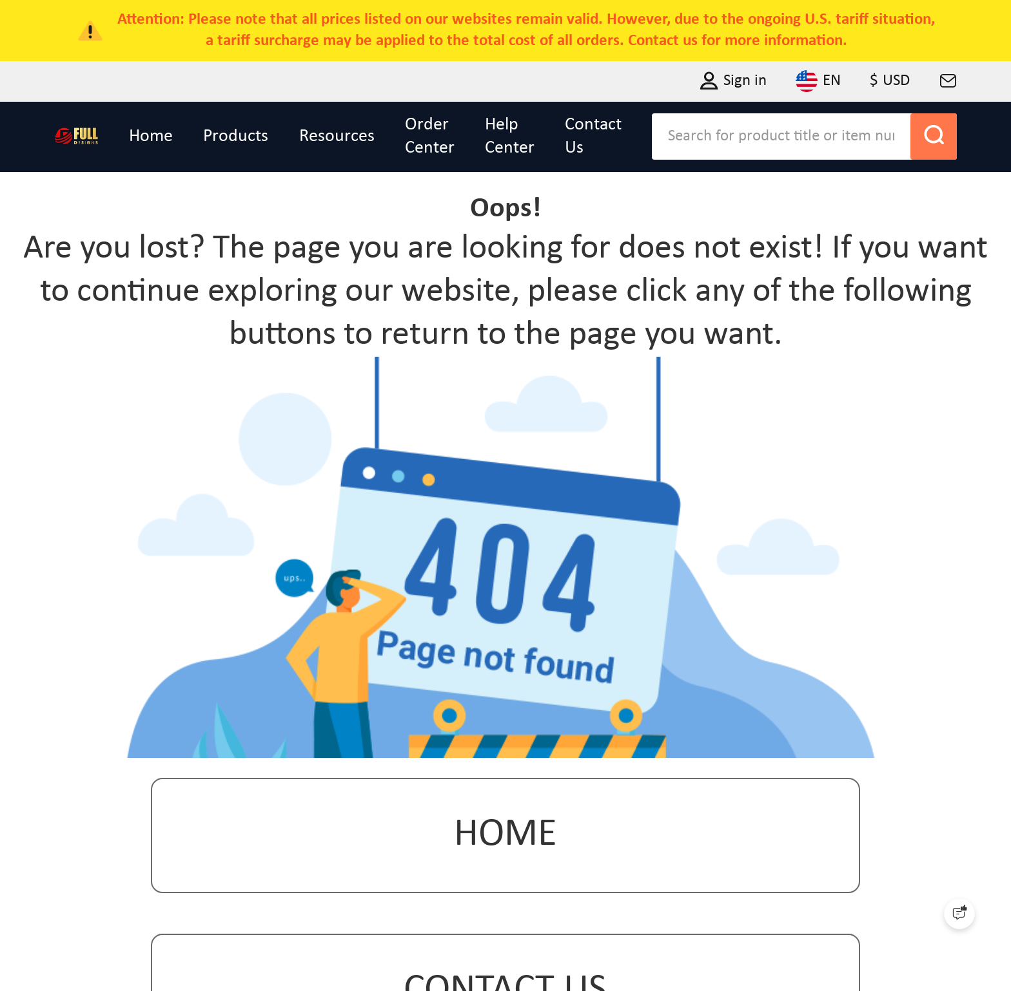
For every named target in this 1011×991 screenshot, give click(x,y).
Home (151, 136)
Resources (337, 136)
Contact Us (593, 137)
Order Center (430, 137)
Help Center (510, 137)
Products (235, 136)
